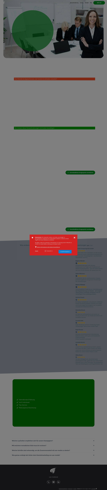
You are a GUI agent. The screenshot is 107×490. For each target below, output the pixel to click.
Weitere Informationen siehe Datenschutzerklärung (48, 247)
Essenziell (49, 251)
